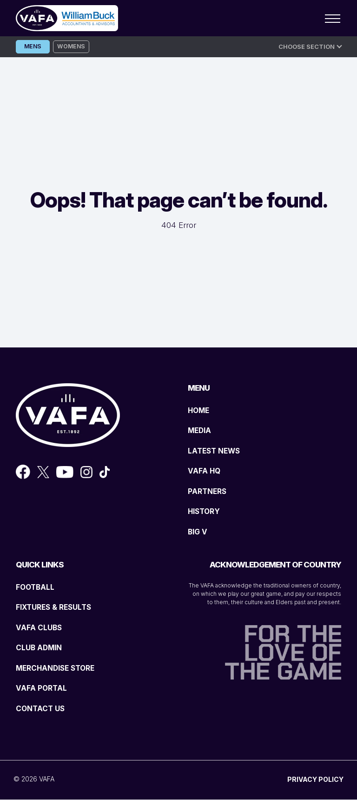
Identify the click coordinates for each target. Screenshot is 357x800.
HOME (200, 410)
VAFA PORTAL (43, 688)
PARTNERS (209, 491)
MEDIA (201, 430)
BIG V (198, 531)
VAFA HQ (205, 471)
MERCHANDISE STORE (59, 668)
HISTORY (205, 511)
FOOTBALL (37, 587)
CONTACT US (42, 708)
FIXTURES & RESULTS (57, 607)
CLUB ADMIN (41, 648)
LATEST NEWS (216, 450)
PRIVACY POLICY (315, 780)
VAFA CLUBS (41, 627)
